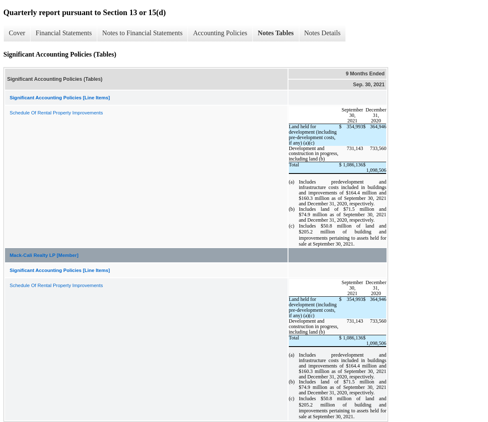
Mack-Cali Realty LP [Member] (44, 255)
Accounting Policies (220, 32)
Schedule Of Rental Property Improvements (56, 112)
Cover (17, 32)
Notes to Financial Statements (142, 32)
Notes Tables (276, 32)
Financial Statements (64, 32)
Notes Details (322, 32)
